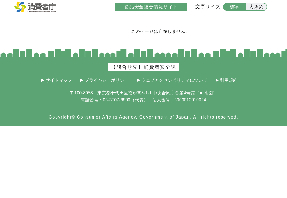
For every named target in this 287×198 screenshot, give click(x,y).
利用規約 (229, 80)
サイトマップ (59, 80)
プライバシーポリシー (107, 80)
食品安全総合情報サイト (151, 6)
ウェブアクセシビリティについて (174, 80)
